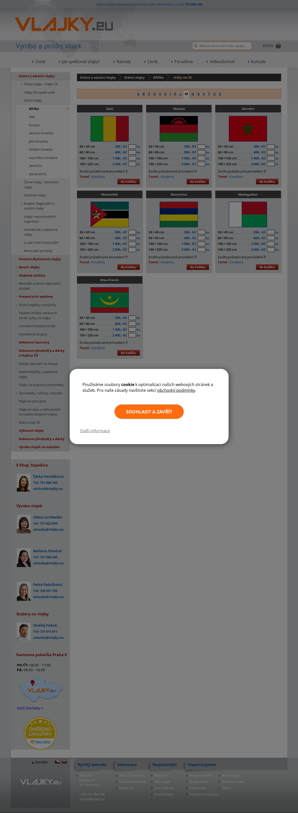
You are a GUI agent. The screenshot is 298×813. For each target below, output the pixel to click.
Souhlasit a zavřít (149, 412)
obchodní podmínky (176, 390)
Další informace (95, 431)
